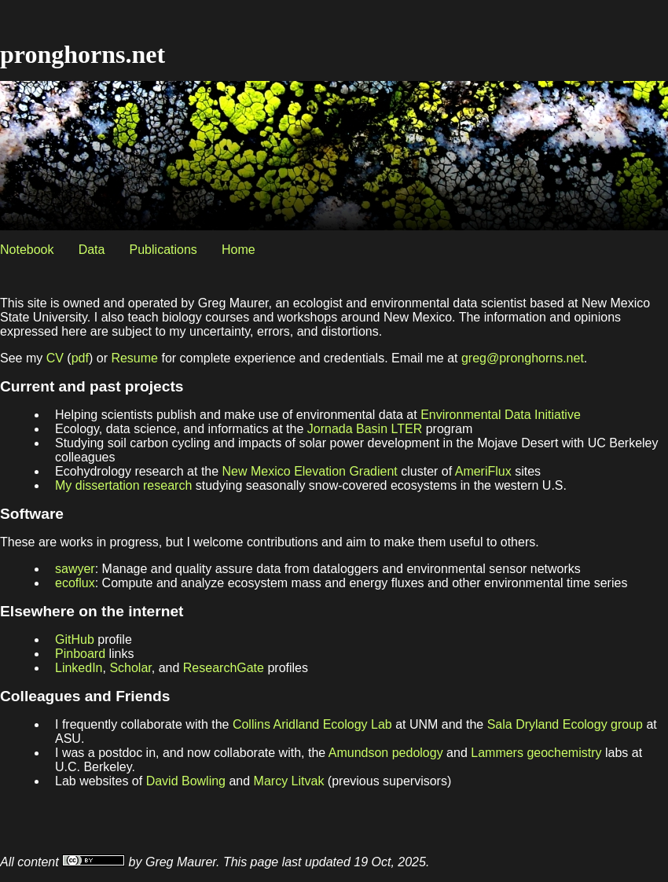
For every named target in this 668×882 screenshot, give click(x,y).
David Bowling (186, 781)
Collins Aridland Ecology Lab (312, 724)
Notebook (27, 249)
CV (55, 358)
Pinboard (80, 653)
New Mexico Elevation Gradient (310, 471)
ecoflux (75, 583)
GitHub (74, 639)
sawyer (75, 568)
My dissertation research (123, 485)
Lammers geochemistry (536, 752)
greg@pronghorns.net (522, 358)
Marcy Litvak (289, 781)
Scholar (130, 667)
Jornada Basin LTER (364, 428)
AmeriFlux (483, 471)
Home (238, 249)
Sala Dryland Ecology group (565, 724)
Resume (134, 358)
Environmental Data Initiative (500, 414)
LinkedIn (79, 667)
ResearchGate (223, 667)
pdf (80, 358)
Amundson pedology (385, 752)
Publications (163, 249)
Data (92, 249)
